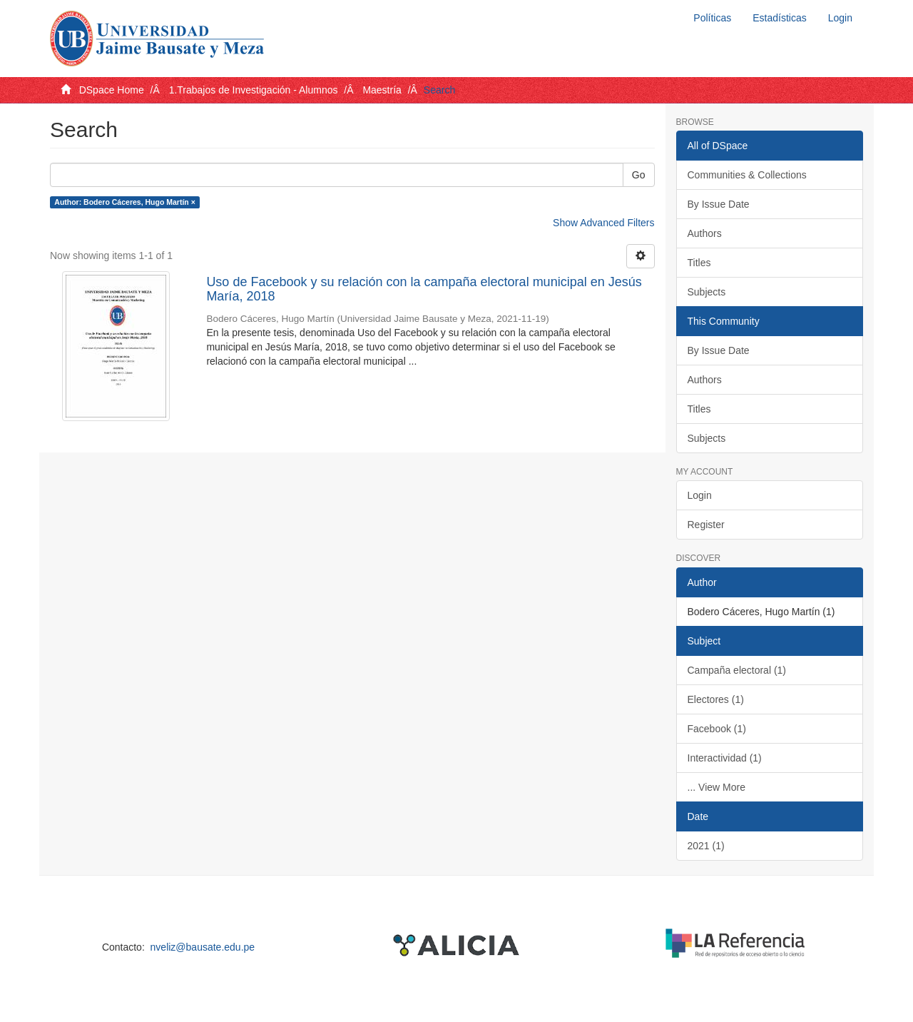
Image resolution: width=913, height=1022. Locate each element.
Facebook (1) (717, 728)
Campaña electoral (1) (737, 670)
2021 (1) (706, 845)
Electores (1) (716, 699)
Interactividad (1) (725, 758)
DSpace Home (111, 90)
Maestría (381, 90)
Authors (705, 233)
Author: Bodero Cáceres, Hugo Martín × (124, 202)
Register (706, 524)
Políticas (712, 18)
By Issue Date (719, 204)
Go (639, 175)
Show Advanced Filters (603, 222)
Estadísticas (779, 18)
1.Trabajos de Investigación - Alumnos (253, 90)
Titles (699, 262)
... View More (716, 787)
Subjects (707, 292)
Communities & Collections (747, 175)
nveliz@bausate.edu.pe (203, 947)
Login (700, 495)
